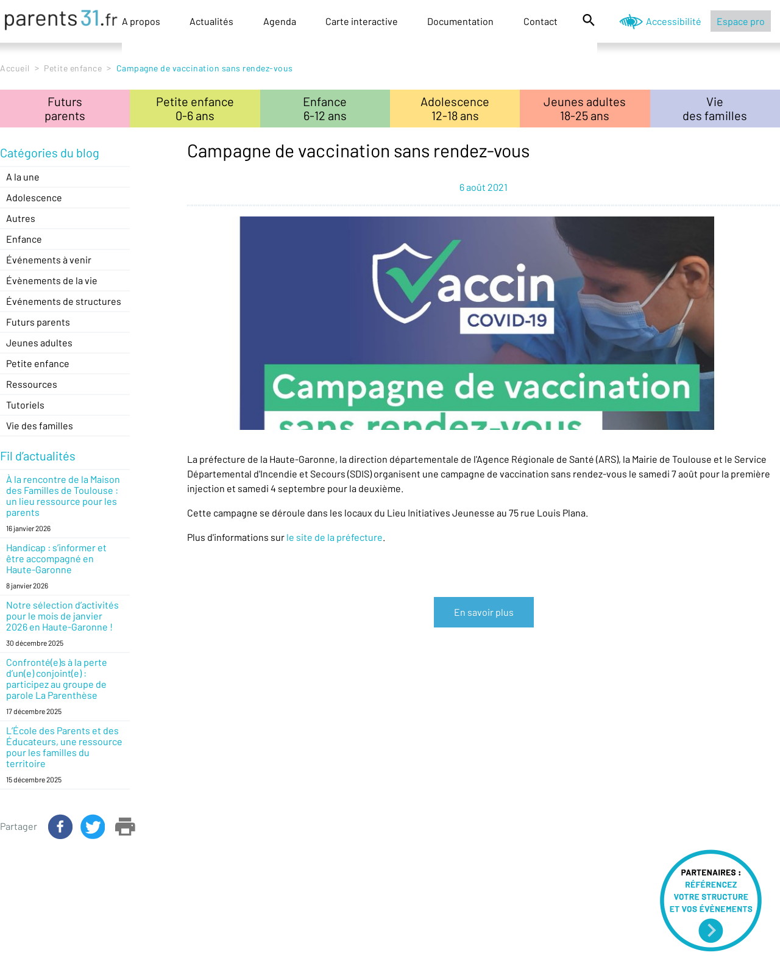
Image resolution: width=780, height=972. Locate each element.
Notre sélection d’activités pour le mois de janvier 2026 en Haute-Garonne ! (62, 615)
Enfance (24, 239)
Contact (540, 21)
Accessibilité (673, 21)
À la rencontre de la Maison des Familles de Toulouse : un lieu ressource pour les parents (63, 495)
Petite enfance (73, 68)
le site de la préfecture (334, 537)
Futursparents (64, 108)
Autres (20, 218)
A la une (23, 176)
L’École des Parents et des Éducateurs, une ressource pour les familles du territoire (64, 746)
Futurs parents (38, 321)
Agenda (279, 21)
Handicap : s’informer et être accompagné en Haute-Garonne (56, 558)
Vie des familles (39, 425)
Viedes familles (714, 108)
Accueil (15, 68)
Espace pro (741, 21)
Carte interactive (361, 21)
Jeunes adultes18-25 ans (585, 108)
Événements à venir (48, 259)
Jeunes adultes (39, 342)
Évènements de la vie (52, 280)
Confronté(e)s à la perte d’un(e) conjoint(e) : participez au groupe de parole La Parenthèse (56, 678)
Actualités (211, 21)
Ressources (31, 384)
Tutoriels (25, 404)
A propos (141, 21)
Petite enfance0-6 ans (195, 108)
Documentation (460, 21)
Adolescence (34, 197)
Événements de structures (63, 301)
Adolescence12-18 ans (454, 108)
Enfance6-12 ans (325, 108)
